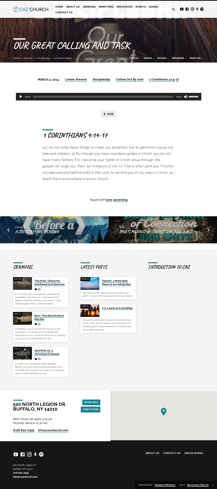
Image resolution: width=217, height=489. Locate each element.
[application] (108, 96)
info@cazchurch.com (25, 476)
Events (141, 6)
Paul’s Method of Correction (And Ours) (155, 232)
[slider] (103, 97)
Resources (125, 6)
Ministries (106, 6)
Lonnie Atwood (76, 79)
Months (197, 58)
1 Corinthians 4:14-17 (164, 79)
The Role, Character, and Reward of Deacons (49, 278)
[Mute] (186, 97)
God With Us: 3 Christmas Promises (46, 347)
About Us (73, 6)
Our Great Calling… (62, 58)
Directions (90, 406)
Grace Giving (193, 453)
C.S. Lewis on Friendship (117, 303)
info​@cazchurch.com (53, 430)
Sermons (89, 6)
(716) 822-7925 (23, 430)
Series (149, 58)
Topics (135, 58)
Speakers (179, 58)
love (109, 200)
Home (59, 6)
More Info (90, 399)
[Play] (21, 97)
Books (163, 58)
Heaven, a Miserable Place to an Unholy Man (116, 278)
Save (108, 114)
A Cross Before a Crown (37, 232)
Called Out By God (129, 79)
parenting (120, 200)
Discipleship (43, 58)
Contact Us (64, 12)
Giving (153, 6)
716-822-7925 (21, 472)
